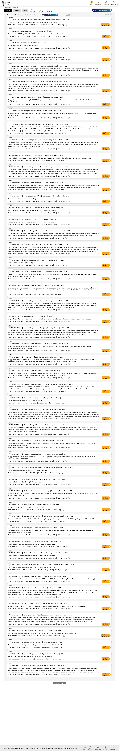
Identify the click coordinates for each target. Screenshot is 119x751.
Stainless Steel (28, 398)
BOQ (24, 10)
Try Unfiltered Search (51, 15)
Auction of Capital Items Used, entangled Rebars (23, 45)
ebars (39, 15)
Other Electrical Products (31, 409)
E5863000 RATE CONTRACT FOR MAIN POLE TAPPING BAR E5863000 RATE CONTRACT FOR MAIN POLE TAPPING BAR (47, 606)
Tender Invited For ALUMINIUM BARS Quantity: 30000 (25, 400)
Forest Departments (30, 196)
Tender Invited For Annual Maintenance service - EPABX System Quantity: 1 (31, 544)
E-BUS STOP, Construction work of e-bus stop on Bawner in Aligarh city (30, 656)
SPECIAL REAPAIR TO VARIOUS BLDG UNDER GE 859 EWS (27, 507)
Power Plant (27, 54)
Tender (8, 10)
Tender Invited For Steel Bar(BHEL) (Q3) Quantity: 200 (25, 482)
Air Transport (28, 357)
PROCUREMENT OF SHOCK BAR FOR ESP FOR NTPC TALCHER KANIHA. (32, 210)
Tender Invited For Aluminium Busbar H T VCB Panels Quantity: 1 (28, 470)
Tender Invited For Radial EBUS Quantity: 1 (21, 263)
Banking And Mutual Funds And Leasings (36, 491)
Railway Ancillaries (29, 316)
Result (17, 10)
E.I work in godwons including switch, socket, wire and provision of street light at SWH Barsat (36, 645)
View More (59, 683)
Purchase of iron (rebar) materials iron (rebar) (22, 199)
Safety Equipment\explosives (33, 467)
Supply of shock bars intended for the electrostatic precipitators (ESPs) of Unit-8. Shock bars (36, 57)
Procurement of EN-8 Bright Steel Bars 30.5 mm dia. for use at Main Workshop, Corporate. (36, 34)
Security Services (29, 504)
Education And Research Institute (33, 19)
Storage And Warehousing (32, 516)
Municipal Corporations (30, 66)
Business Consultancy (31, 553)
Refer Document (17, 25)
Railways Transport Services (32, 97)
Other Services (28, 630)
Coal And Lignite (28, 31)
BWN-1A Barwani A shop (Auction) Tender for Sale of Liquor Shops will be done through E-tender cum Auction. (42, 633)
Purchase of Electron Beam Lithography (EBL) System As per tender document (32, 22)
